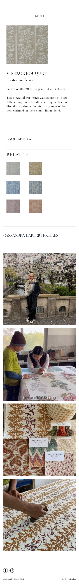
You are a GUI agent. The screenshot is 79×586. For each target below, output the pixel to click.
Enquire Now (19, 139)
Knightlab (72, 579)
